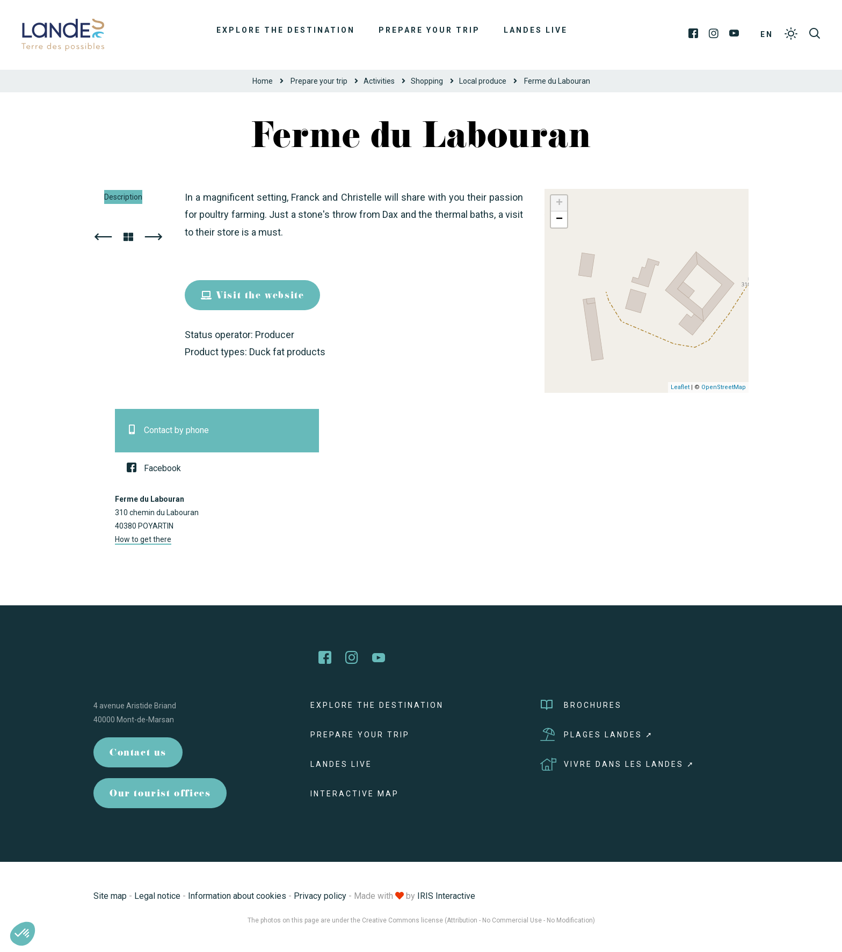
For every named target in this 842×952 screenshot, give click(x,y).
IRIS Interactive (446, 896)
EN (766, 34)
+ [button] (559, 203)
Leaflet (680, 387)
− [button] (559, 219)
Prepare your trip (429, 30)
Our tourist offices (160, 794)
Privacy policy (320, 896)
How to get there (143, 539)
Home (262, 81)
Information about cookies (237, 896)
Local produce (482, 81)
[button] (22, 934)
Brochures (581, 705)
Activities (379, 81)
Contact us (138, 753)
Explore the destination (285, 30)
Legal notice (157, 896)
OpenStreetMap (723, 387)
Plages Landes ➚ (597, 734)
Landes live (536, 30)
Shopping (427, 81)
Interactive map (354, 793)
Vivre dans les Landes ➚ (617, 764)
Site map (110, 896)
